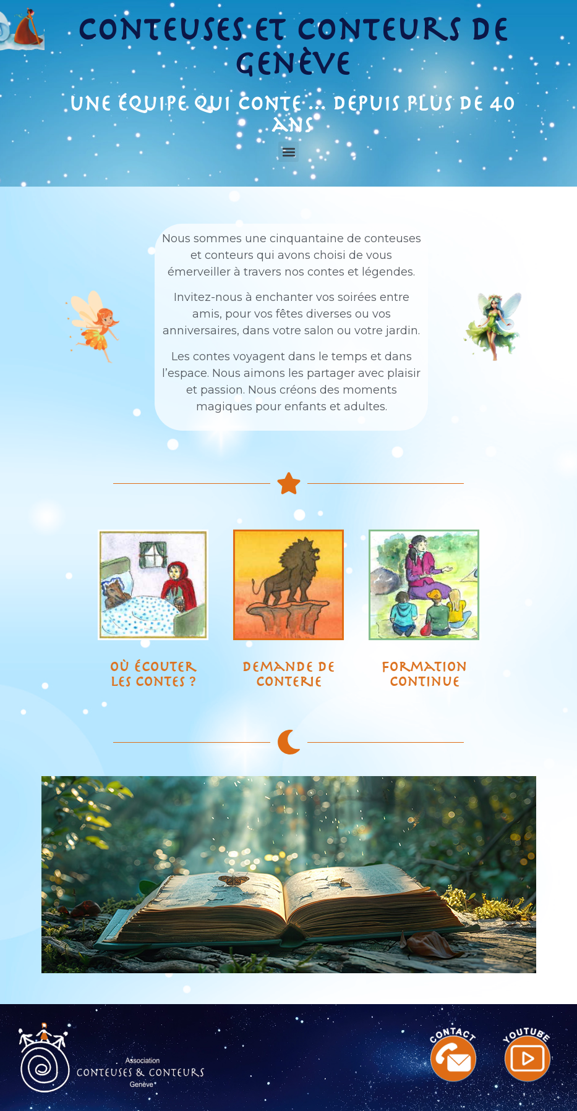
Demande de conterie (288, 674)
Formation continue (424, 674)
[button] (288, 152)
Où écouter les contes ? (152, 674)
